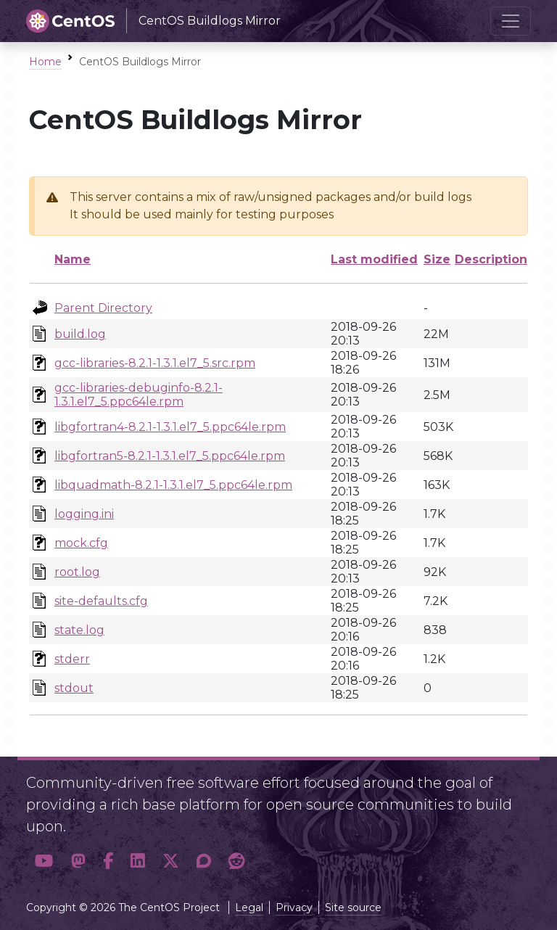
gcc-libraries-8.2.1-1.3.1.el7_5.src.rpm (154, 363)
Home (45, 61)
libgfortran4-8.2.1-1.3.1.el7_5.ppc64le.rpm (170, 427)
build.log (80, 334)
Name (72, 259)
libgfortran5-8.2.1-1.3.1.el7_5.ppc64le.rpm (169, 456)
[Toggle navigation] (510, 21)
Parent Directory (103, 308)
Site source (353, 907)
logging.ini (84, 514)
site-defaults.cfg (101, 601)
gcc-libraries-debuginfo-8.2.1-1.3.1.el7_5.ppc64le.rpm (138, 394)
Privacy (294, 907)
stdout (74, 688)
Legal (249, 907)
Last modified (374, 259)
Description (491, 259)
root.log (77, 572)
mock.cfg (81, 543)
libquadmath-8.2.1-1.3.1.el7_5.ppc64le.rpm (173, 485)
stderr (72, 659)
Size (437, 259)
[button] (44, 861)
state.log (79, 630)
